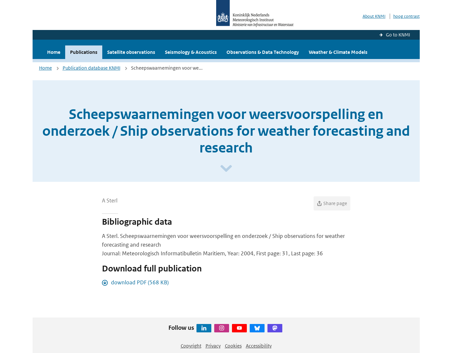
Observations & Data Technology (262, 52)
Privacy (213, 346)
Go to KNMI (398, 35)
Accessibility (259, 346)
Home (53, 52)
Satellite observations (131, 52)
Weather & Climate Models (338, 52)
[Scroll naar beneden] (226, 169)
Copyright (191, 346)
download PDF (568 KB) (140, 282)
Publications (83, 52)
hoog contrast (406, 16)
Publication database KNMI (91, 68)
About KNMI (374, 16)
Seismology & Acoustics (191, 52)
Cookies (233, 346)
